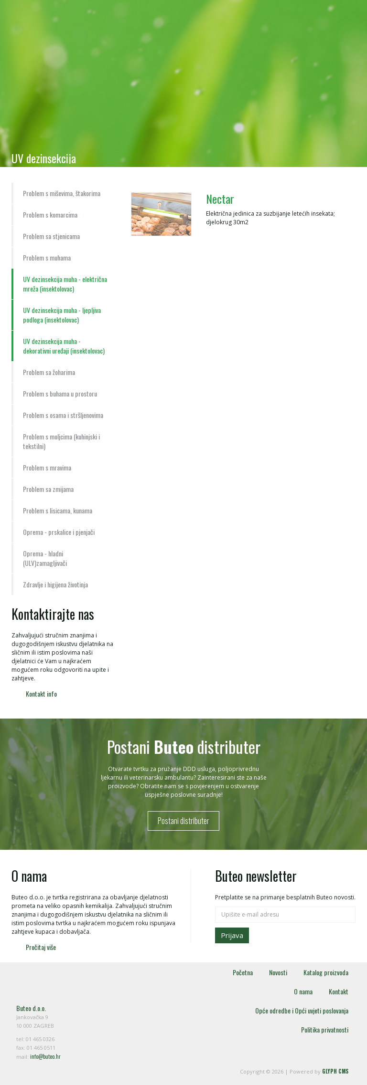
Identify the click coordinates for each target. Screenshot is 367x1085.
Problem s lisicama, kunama (57, 510)
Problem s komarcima (50, 214)
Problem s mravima (47, 467)
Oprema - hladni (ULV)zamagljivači (45, 558)
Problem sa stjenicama (51, 236)
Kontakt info (41, 694)
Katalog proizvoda (325, 972)
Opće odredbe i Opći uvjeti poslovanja (301, 1010)
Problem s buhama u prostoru (60, 393)
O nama (303, 991)
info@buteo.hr (45, 1056)
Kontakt (338, 991)
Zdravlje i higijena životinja (55, 584)
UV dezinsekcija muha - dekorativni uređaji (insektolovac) (64, 345)
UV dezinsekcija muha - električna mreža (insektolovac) (65, 283)
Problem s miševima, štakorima (61, 193)
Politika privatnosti (324, 1029)
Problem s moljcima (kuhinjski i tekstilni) (61, 441)
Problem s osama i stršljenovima (63, 415)
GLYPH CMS (335, 1071)
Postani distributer (183, 820)
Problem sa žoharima (49, 372)
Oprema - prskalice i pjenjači (59, 532)
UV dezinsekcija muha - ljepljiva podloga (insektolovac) (62, 314)
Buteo (64, 32)
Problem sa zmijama (48, 489)
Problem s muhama (47, 257)
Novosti (278, 972)
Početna (243, 972)
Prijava (232, 935)
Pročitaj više (41, 947)
